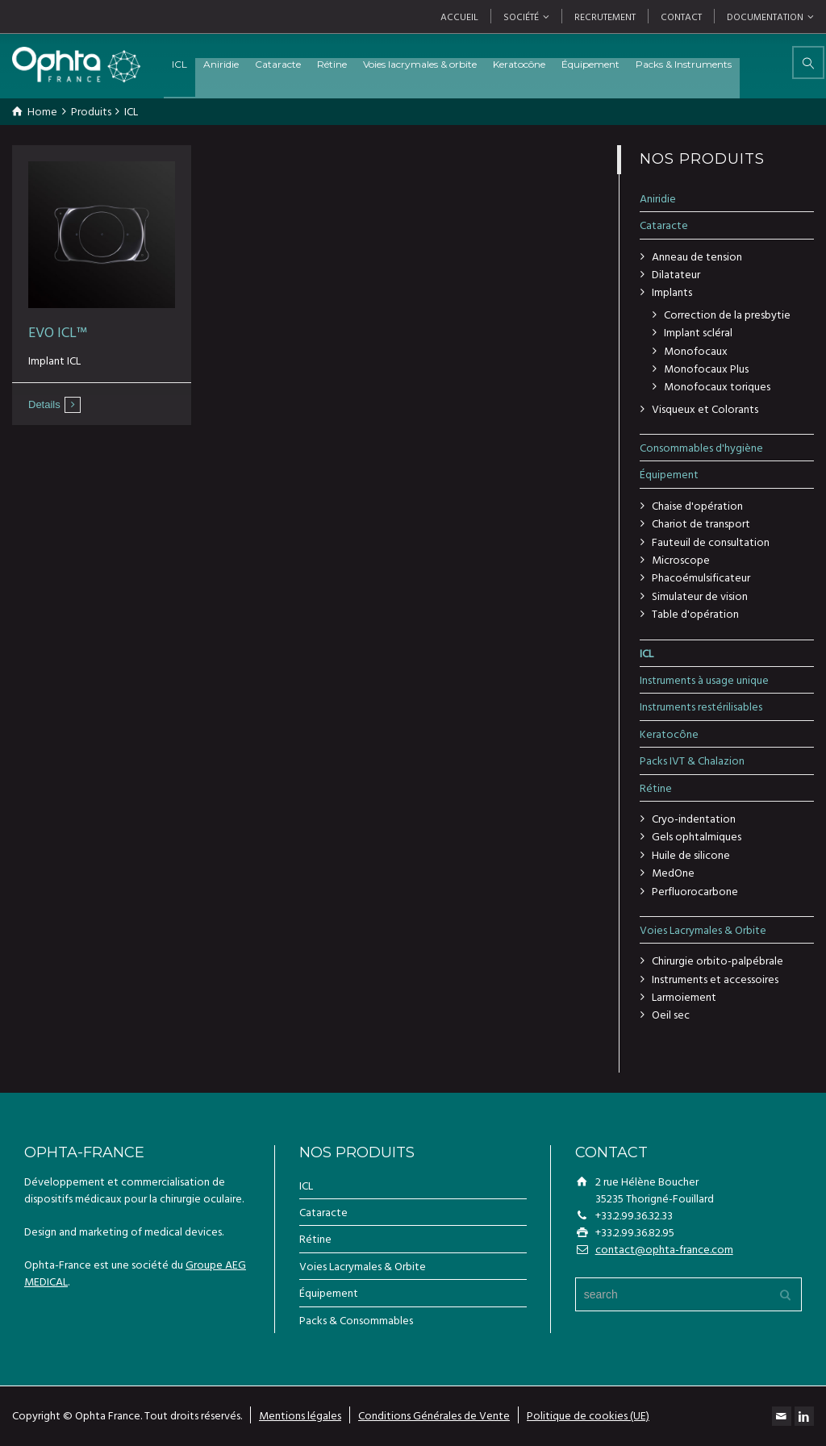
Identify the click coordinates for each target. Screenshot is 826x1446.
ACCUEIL (459, 16)
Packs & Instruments (718, 64)
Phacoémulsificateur (701, 577)
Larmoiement (684, 996)
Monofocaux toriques (717, 385)
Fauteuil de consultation (711, 541)
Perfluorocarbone (695, 890)
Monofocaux (696, 350)
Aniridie (255, 64)
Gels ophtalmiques (696, 835)
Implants (672, 291)
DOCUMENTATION (765, 16)
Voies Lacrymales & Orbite (703, 929)
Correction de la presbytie (727, 314)
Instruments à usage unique (704, 679)
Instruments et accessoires (715, 978)
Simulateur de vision (700, 595)
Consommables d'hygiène (701, 447)
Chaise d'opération (697, 505)
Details (44, 404)
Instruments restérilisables (701, 706)
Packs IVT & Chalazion (692, 760)
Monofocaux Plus (706, 368)
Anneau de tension (697, 256)
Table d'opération (695, 613)
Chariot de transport (701, 523)
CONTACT (681, 16)
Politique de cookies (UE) (588, 1414)
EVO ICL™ (57, 332)
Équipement (625, 64)
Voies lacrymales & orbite (454, 64)
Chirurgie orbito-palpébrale (717, 960)
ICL (214, 64)
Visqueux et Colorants (705, 408)
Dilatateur (676, 273)
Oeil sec (671, 1014)
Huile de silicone (691, 854)
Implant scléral (698, 331)
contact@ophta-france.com (664, 1248)
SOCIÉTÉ (521, 16)
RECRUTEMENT (605, 16)
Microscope (681, 559)
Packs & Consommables (356, 1319)
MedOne (673, 872)
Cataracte (313, 64)
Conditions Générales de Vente (434, 1414)
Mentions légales (300, 1414)
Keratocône (554, 64)
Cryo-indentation (694, 818)
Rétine (367, 64)
